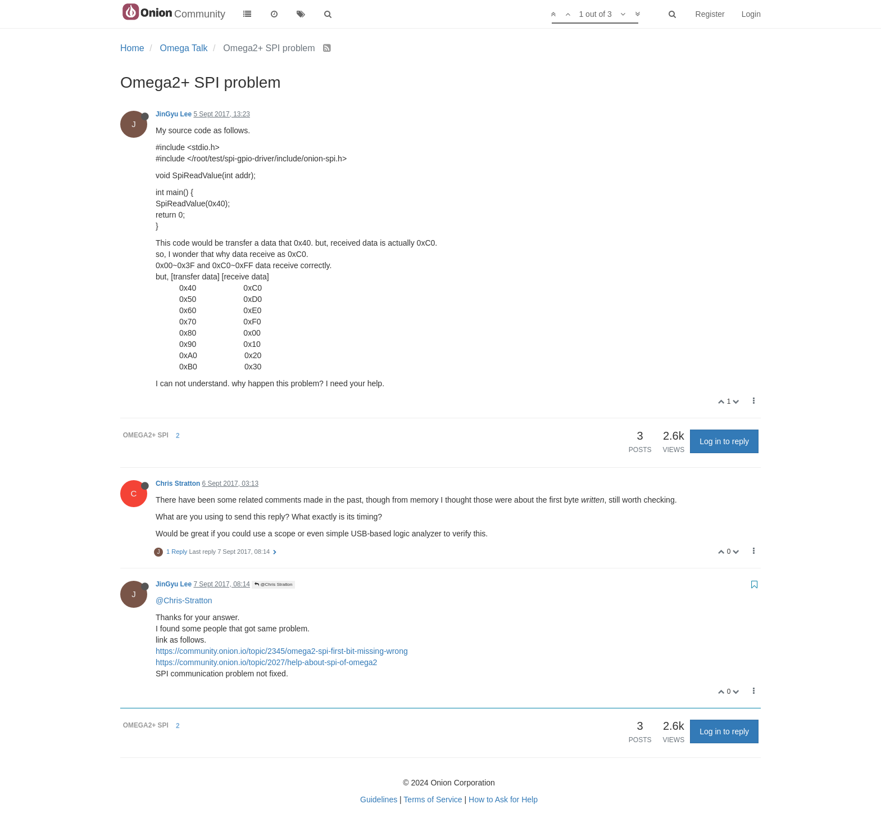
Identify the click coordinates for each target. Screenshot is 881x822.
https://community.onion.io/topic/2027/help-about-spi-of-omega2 (266, 662)
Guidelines (378, 799)
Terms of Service (432, 799)
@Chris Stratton (273, 584)
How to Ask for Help (503, 799)
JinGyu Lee (174, 114)
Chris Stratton (178, 483)
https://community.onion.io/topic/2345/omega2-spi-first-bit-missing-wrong (282, 651)
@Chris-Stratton (184, 600)
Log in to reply (724, 441)
